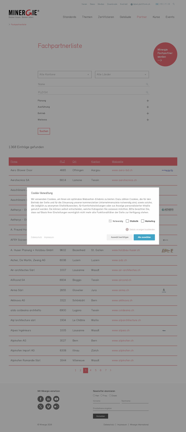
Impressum (49, 237)
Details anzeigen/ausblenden (142, 230)
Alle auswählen (144, 237)
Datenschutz (36, 237)
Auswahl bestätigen (119, 237)
